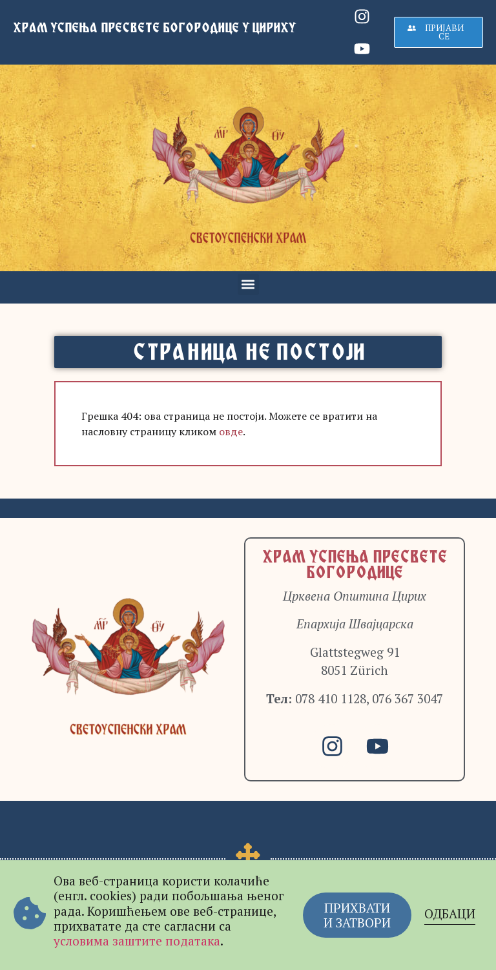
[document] (248, 485)
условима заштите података (137, 941)
